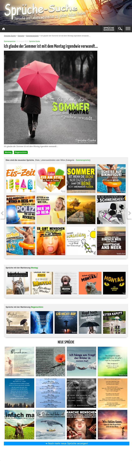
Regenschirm (21, 152)
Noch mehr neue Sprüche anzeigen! (68, 443)
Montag (8, 152)
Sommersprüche (9, 41)
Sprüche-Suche (34, 41)
